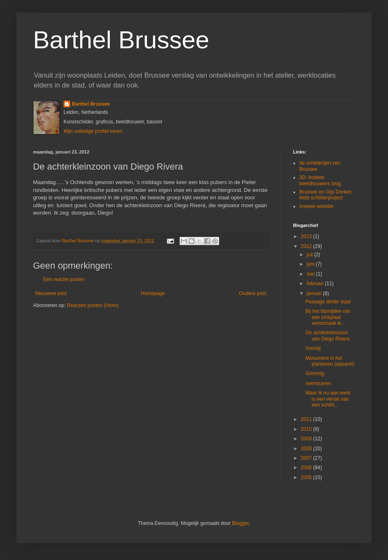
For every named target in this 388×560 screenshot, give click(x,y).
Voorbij (313, 348)
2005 (307, 477)
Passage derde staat (328, 302)
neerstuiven (318, 383)
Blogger (240, 523)
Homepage (153, 293)
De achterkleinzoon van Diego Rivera (327, 335)
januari (315, 293)
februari (316, 283)
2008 (307, 448)
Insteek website (316, 206)
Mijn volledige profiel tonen (93, 131)
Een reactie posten (64, 279)
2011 (307, 419)
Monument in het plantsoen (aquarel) (329, 361)
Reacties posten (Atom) (92, 305)
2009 (307, 439)
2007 (307, 458)
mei (311, 274)
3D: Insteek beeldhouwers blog (320, 180)
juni (311, 264)
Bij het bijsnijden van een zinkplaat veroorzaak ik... (327, 317)
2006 (307, 467)
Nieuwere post (51, 293)
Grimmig (314, 373)
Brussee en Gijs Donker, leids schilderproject (326, 195)
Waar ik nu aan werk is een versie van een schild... (327, 399)
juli (310, 255)
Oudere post (252, 293)
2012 (307, 246)
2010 (307, 429)
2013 (307, 236)
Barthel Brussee (121, 40)
